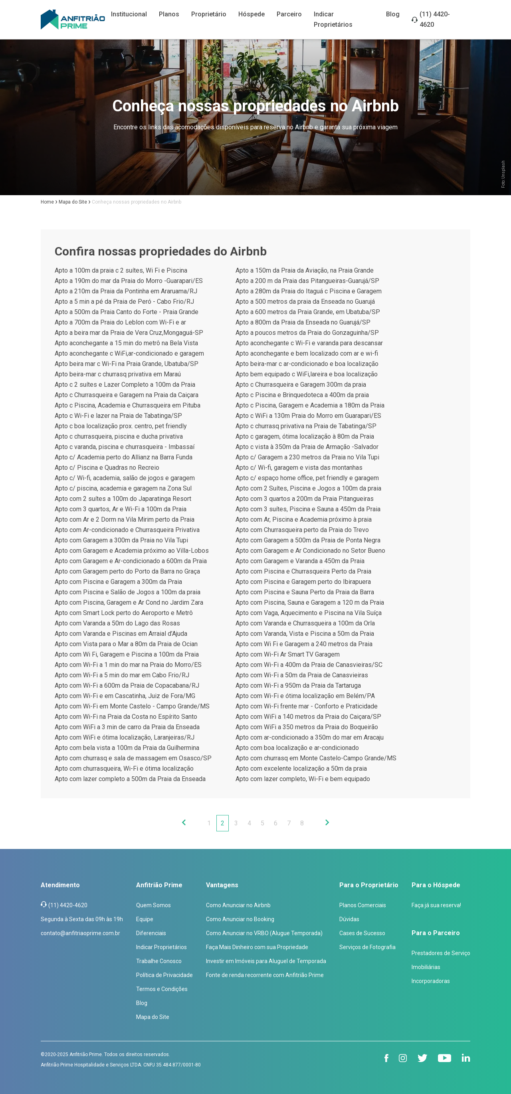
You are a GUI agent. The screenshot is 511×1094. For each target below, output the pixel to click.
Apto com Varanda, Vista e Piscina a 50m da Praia (305, 633)
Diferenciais (151, 933)
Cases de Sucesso (362, 933)
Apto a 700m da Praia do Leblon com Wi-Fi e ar (120, 322)
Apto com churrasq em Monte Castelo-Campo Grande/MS (316, 758)
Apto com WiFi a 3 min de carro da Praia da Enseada (127, 727)
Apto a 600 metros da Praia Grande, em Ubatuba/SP (308, 312)
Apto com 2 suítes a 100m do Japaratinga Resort (123, 498)
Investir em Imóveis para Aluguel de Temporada (266, 961)
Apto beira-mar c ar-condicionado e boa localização (307, 364)
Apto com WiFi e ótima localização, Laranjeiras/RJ (124, 737)
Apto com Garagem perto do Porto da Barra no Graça (127, 571)
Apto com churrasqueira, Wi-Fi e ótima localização (124, 768)
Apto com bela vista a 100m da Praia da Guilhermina (127, 748)
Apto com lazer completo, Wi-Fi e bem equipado (303, 779)
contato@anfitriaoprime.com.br (80, 933)
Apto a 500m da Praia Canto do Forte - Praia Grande (126, 312)
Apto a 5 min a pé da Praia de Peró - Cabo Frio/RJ (124, 301)
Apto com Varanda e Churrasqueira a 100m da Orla (305, 623)
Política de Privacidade (164, 975)
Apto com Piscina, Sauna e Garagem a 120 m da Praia (310, 602)
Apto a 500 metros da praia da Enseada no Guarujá (305, 301)
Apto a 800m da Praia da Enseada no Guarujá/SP (303, 322)
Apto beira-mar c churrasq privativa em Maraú (118, 374)
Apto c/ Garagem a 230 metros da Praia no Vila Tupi (307, 457)
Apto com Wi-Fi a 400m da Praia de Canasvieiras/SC (309, 665)
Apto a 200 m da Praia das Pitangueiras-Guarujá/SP (307, 281)
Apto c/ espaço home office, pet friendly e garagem (307, 478)
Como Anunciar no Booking (240, 919)
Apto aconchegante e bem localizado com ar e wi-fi (307, 353)
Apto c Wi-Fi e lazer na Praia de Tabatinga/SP (118, 415)
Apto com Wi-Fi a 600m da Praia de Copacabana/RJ (127, 685)
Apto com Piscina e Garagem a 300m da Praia (118, 582)
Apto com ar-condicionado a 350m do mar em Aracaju (310, 737)
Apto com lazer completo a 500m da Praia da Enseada (130, 779)
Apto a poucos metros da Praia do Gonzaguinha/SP (307, 332)
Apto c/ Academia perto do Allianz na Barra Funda (123, 457)
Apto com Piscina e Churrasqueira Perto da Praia (303, 571)
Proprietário (208, 14)
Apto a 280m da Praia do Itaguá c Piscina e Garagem (309, 291)
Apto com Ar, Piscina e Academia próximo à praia (304, 519)
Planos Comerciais (362, 905)
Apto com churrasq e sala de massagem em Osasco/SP (133, 758)
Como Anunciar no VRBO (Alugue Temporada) (264, 933)
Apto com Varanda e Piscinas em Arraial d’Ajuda (121, 633)
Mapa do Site (152, 1017)
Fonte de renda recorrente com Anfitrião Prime (265, 975)
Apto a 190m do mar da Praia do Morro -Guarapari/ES (129, 281)
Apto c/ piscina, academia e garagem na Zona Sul (123, 488)
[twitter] (423, 1058)
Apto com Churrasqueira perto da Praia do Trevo (302, 530)
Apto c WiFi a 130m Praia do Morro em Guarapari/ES (308, 415)
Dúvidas (349, 919)
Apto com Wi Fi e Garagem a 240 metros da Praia (304, 644)
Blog (393, 14)
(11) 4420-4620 (435, 19)
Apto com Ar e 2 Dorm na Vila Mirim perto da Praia (124, 519)
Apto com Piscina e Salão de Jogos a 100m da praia (127, 592)
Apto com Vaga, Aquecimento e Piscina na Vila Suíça (309, 613)
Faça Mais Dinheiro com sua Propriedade (257, 947)
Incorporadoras (431, 981)
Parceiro (289, 14)
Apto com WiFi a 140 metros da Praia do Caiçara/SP (308, 716)
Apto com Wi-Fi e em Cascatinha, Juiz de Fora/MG (125, 696)
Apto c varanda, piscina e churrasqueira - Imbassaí (124, 447)
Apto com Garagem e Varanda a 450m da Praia (300, 561)
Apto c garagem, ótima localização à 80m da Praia (305, 436)
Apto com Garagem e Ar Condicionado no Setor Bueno (310, 550)
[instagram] (403, 1058)
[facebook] (386, 1058)
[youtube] (445, 1058)
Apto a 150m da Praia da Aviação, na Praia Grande (305, 270)
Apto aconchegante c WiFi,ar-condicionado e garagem (129, 353)
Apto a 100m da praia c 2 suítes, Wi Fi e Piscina (121, 270)
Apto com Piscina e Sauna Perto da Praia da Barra (305, 592)
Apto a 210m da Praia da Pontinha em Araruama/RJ (126, 291)
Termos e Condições (162, 989)
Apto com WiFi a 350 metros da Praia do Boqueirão (307, 727)
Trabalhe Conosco (159, 961)
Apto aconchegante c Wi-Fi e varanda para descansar (309, 343)
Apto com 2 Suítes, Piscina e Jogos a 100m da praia (308, 488)
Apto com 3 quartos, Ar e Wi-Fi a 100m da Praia (120, 509)
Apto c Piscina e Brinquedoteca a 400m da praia (302, 395)
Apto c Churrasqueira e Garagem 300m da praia (301, 384)
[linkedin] (466, 1058)
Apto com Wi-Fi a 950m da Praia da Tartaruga (298, 685)
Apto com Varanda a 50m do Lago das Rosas (117, 623)
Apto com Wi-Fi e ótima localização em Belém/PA (305, 696)
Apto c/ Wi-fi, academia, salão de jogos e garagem (125, 478)
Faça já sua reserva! (436, 905)
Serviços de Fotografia (367, 947)
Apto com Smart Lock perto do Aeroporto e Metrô (124, 613)
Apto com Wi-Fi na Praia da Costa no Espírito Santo (126, 716)
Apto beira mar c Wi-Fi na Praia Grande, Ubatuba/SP (126, 364)
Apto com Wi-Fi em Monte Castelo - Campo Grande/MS (132, 706)
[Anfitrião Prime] (73, 20)
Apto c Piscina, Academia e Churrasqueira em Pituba (127, 405)
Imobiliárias (426, 967)
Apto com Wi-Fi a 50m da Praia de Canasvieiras (302, 675)
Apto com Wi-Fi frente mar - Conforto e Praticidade (307, 706)
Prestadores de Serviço (441, 953)
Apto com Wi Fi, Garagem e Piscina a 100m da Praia (127, 654)
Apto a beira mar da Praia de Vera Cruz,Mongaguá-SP (129, 332)
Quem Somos (153, 905)
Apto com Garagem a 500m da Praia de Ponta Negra (308, 540)
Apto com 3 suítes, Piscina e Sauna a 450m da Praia (308, 509)
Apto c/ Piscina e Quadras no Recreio (107, 467)
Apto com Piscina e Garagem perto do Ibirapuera (303, 582)
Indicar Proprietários (161, 947)
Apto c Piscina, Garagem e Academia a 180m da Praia (310, 405)
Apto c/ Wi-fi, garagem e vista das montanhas (299, 467)
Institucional (129, 14)
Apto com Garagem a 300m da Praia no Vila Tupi (121, 540)
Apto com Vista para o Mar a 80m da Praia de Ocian (126, 644)
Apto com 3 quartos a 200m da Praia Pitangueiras (305, 498)
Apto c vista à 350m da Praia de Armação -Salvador (307, 447)
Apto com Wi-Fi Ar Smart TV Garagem (288, 654)
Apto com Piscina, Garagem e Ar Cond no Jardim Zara (129, 602)
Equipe (144, 919)
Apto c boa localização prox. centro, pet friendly (121, 426)
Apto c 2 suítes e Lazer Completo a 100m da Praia (125, 384)
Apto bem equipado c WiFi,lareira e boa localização (307, 374)
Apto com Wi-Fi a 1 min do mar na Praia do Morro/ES (128, 665)
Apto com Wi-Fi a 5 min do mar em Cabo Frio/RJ (122, 675)
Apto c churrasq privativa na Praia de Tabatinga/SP (306, 426)
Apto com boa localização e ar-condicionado (297, 748)
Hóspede (251, 14)
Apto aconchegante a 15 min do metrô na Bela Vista (126, 343)
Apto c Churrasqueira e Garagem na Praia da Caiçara (126, 395)
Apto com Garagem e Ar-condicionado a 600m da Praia (131, 561)
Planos (169, 14)
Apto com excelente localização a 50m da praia (301, 768)
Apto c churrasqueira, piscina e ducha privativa (119, 436)
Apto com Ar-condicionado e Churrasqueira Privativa (127, 530)
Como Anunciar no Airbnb (238, 905)
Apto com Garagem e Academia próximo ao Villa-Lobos (132, 550)
